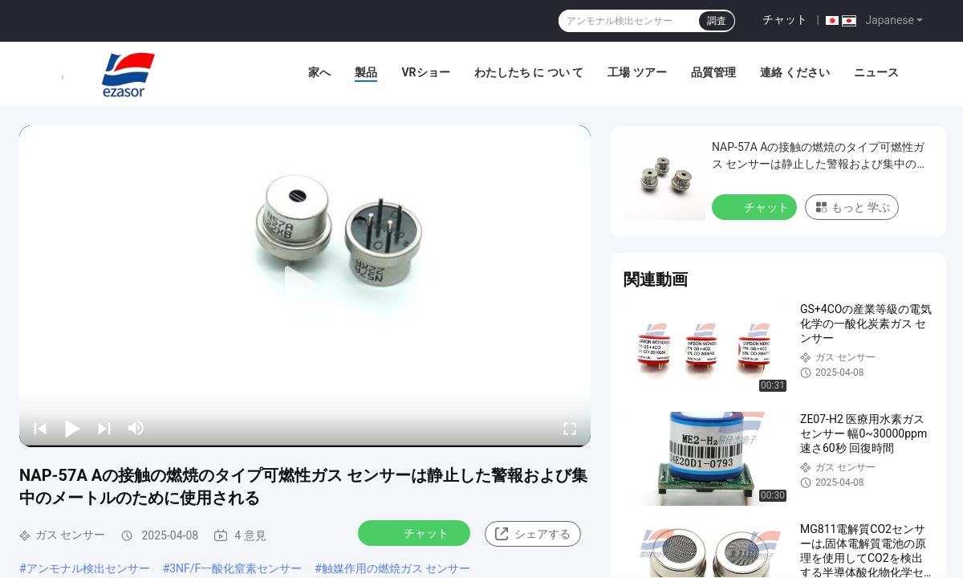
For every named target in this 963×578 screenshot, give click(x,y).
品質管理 (713, 72)
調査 (716, 20)
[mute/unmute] (136, 428)
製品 (366, 72)
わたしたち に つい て (528, 72)
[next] (104, 428)
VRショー (425, 72)
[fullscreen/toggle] (570, 428)
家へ (319, 72)
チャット (784, 19)
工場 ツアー (636, 72)
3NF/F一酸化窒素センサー (235, 568)
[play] (305, 286)
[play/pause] (72, 428)
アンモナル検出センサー (88, 568)
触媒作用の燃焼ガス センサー (396, 568)
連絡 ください (795, 72)
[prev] (40, 428)
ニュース (876, 72)
